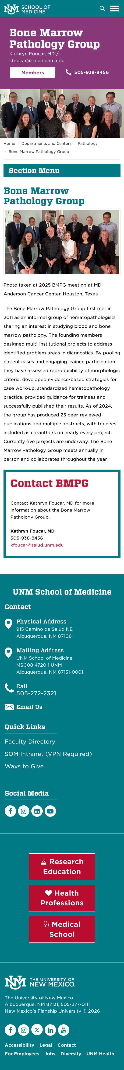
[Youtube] (50, 811)
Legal (45, 1045)
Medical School (62, 929)
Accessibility (19, 1045)
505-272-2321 (36, 693)
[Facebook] (10, 811)
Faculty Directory (30, 741)
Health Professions (62, 898)
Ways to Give (24, 766)
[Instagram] (23, 811)
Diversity (70, 1053)
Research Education (62, 866)
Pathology (88, 143)
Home (9, 143)
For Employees (22, 1053)
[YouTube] (63, 1030)
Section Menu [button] (34, 171)
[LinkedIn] (37, 811)
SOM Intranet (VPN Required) (48, 754)
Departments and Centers (46, 143)
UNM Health (100, 1053)
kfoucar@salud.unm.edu (37, 545)
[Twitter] (37, 1029)
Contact (66, 1045)
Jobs (49, 1053)
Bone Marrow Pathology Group (38, 151)
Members (32, 73)
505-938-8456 (87, 72)
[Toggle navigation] (114, 8)
